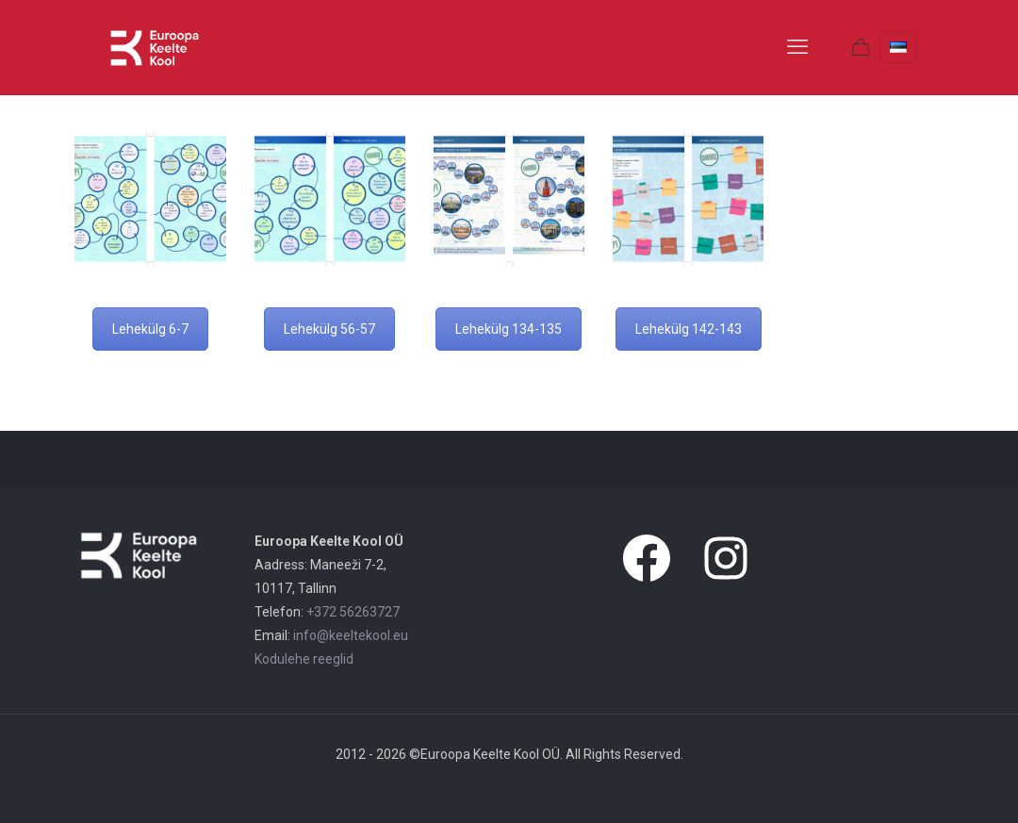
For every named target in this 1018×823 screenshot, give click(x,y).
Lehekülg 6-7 (150, 329)
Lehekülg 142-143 (688, 329)
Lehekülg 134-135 (508, 329)
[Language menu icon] (898, 47)
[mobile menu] (797, 47)
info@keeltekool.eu (350, 635)
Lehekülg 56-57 (329, 329)
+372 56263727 (353, 611)
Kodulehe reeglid (303, 659)
